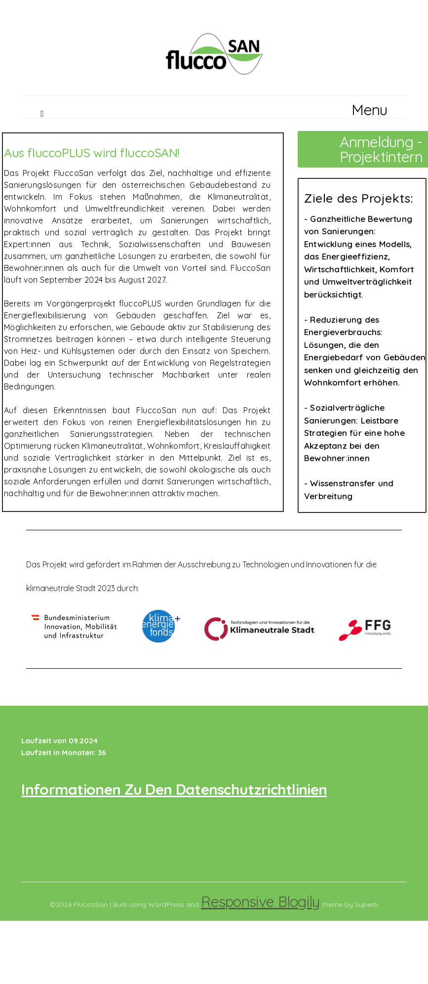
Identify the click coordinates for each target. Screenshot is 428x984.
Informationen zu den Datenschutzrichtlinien (174, 789)
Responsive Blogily (260, 901)
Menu (369, 109)
